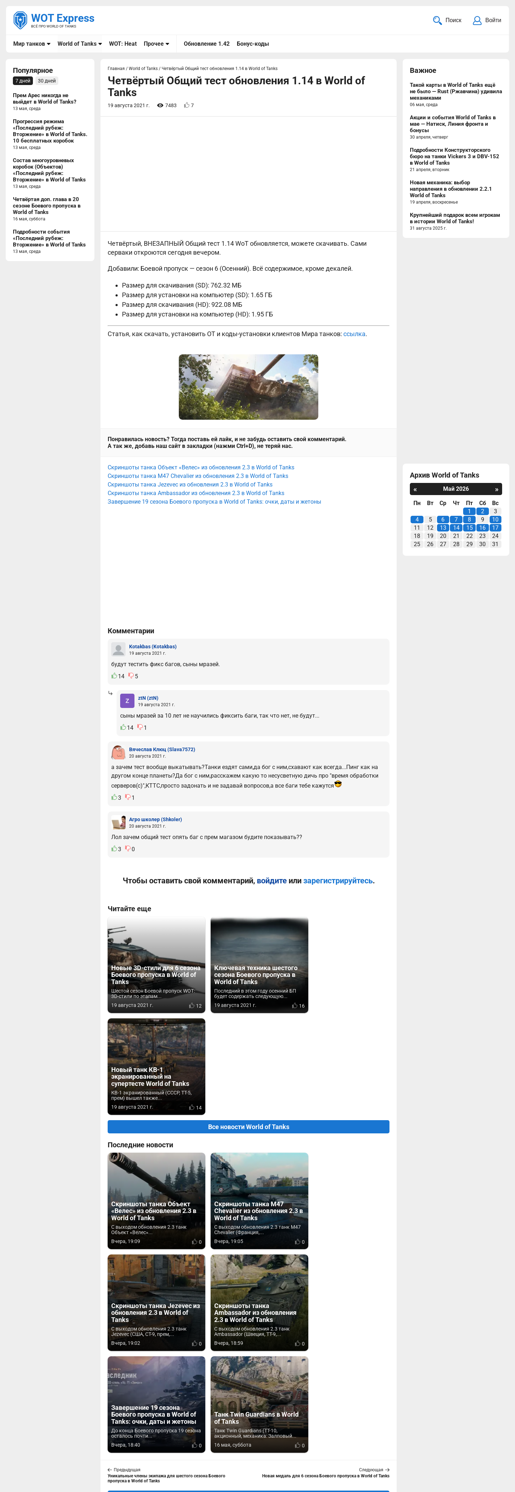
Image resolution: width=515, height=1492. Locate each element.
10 (495, 520)
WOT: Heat (123, 43)
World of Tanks (77, 43)
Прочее (154, 43)
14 (456, 528)
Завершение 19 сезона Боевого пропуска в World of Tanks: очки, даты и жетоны (214, 502)
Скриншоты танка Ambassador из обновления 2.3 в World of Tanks (196, 493)
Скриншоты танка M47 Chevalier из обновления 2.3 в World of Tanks (198, 476)
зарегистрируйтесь (338, 881)
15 (469, 528)
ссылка (354, 334)
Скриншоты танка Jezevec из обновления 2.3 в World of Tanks (190, 484)
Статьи (212, 1452)
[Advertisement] (248, 175)
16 (482, 528)
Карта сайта (485, 1443)
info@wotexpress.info (71, 1443)
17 (495, 528)
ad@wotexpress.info (98, 1452)
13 (443, 528)
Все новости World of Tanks (248, 1025)
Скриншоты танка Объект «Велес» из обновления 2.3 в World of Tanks (201, 467)
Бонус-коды (253, 43)
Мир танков (29, 43)
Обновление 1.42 (207, 43)
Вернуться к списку (249, 1293)
